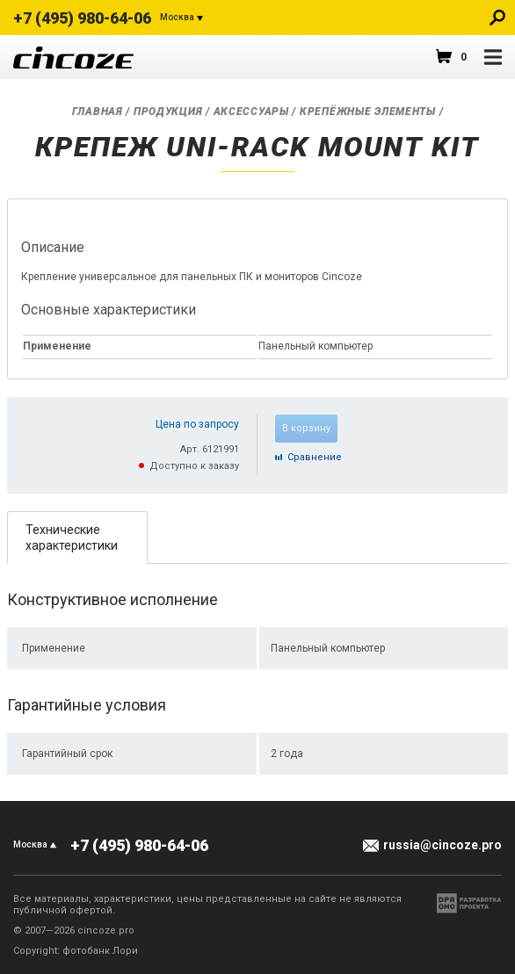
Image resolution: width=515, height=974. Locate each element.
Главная (97, 111)
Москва (177, 17)
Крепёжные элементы (368, 111)
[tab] (77, 537)
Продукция (168, 111)
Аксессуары (251, 111)
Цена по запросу (197, 424)
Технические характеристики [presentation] (71, 537)
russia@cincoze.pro (442, 845)
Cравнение (314, 457)
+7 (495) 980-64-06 (82, 18)
